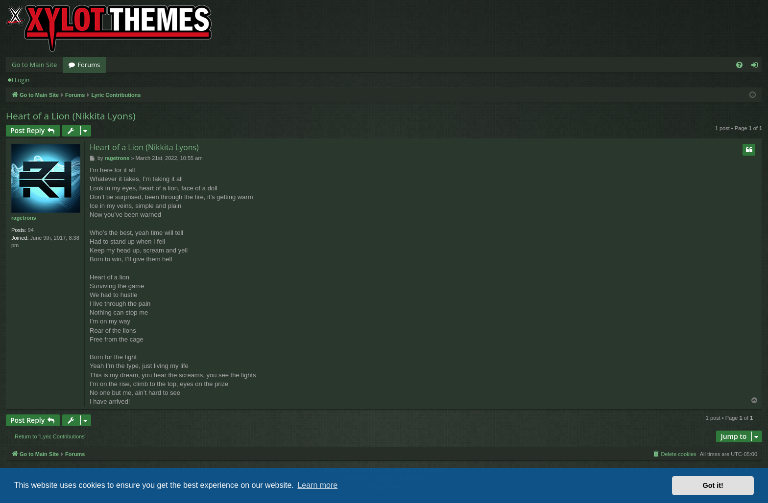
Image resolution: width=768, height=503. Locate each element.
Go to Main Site (34, 64)
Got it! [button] (713, 485)
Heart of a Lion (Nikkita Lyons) (71, 116)
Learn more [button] (317, 485)
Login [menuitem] (756, 66)
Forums (88, 64)
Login (22, 80)
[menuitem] (739, 65)
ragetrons (23, 218)
